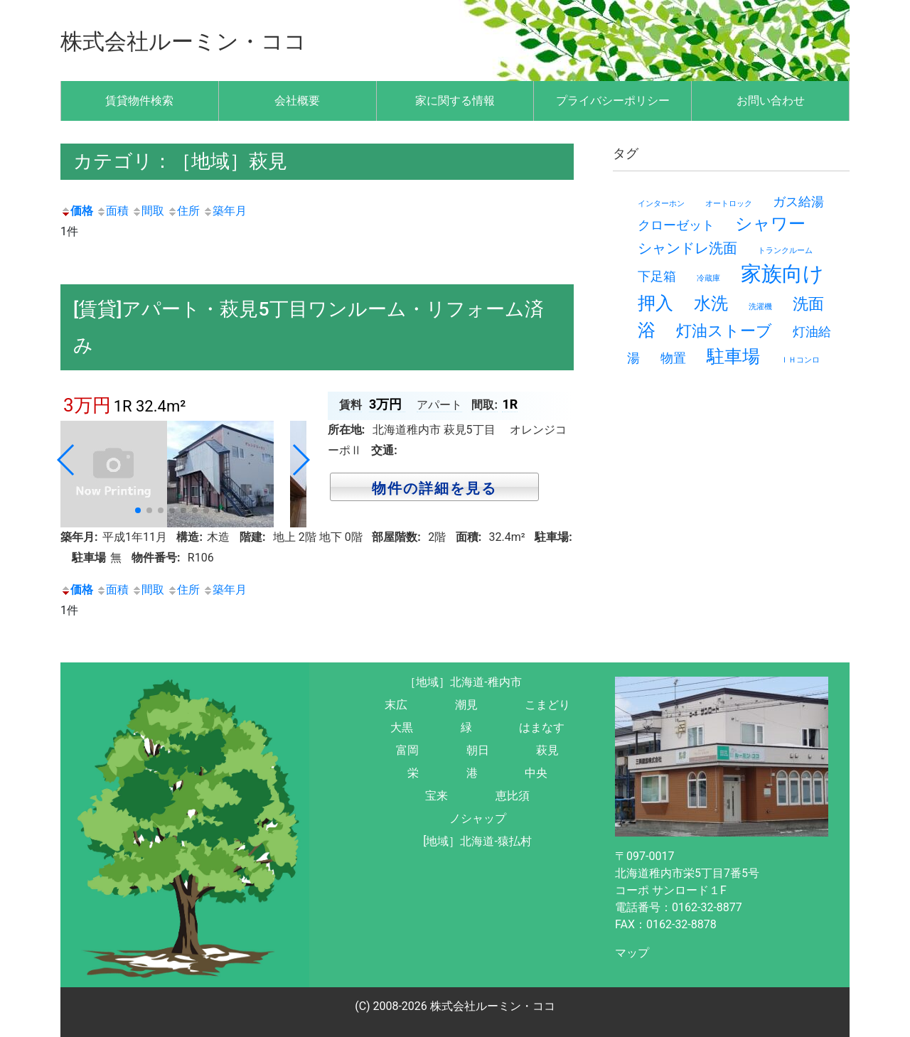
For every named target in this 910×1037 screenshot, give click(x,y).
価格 (76, 210)
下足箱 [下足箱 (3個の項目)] (657, 276)
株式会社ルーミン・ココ (203, 40)
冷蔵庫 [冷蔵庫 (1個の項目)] (708, 278)
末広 (396, 704)
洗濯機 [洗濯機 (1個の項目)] (760, 306)
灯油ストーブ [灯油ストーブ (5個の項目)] (724, 330)
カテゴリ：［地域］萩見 (184, 161)
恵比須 (513, 795)
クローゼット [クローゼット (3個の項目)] (676, 224)
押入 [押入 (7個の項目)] (655, 303)
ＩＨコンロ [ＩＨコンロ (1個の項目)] (800, 360)
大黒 (401, 727)
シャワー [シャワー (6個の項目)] (770, 224)
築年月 (225, 210)
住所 (183, 210)
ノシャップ (477, 818)
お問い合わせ (771, 100)
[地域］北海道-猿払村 (477, 841)
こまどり (547, 704)
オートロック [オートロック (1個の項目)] (728, 203)
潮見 (466, 704)
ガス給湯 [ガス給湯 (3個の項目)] (798, 201)
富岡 (407, 750)
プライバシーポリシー (613, 100)
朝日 (477, 750)
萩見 (547, 750)
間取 (148, 210)
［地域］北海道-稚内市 (463, 682)
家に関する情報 (455, 100)
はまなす (541, 727)
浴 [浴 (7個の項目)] (646, 330)
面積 (112, 210)
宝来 (436, 795)
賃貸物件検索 (139, 100)
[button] (138, 510)
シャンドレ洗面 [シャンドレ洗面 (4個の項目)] (687, 248)
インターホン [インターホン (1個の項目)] (661, 203)
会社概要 (297, 100)
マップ (632, 953)
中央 (536, 773)
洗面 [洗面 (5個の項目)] (808, 303)
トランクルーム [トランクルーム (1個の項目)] (785, 250)
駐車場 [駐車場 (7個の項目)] (733, 356)
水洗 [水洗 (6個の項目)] (711, 303)
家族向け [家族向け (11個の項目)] (782, 274)
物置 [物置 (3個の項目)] (673, 357)
